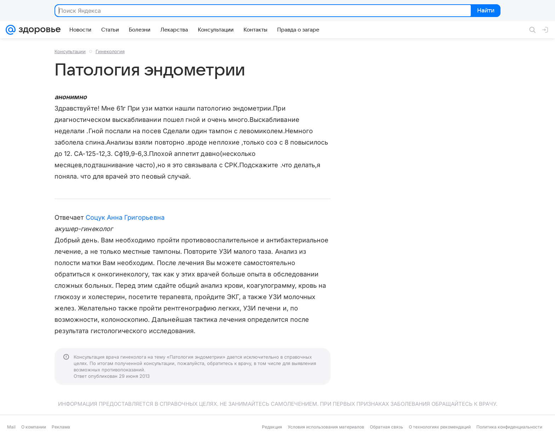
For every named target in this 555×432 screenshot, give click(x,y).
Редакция (272, 427)
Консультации (70, 51)
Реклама (61, 427)
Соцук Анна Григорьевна (125, 217)
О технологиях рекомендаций (440, 427)
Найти (485, 11)
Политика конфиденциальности (509, 427)
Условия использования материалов (326, 427)
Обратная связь (386, 427)
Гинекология (110, 51)
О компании (33, 427)
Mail (11, 427)
